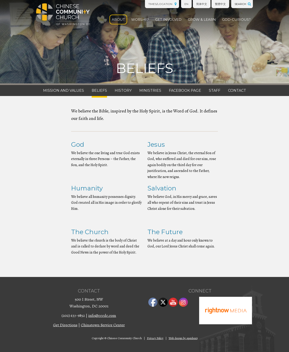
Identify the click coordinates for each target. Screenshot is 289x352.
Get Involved (168, 19)
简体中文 (201, 4)
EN (186, 4)
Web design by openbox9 (183, 338)
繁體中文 (220, 4)
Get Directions (65, 325)
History (123, 90)
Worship (140, 19)
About (118, 19)
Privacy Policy (155, 338)
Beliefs (99, 90)
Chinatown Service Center (103, 325)
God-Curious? (236, 19)
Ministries (150, 90)
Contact (237, 90)
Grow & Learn (202, 19)
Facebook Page (185, 90)
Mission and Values (63, 90)
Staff (214, 90)
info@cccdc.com (102, 315)
